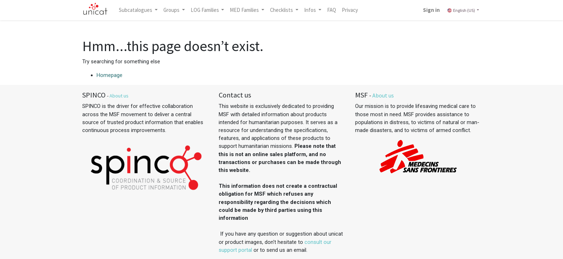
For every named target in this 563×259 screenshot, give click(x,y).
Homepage (109, 75)
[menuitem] (331, 10)
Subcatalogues (136, 9)
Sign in (431, 9)
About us (119, 95)
